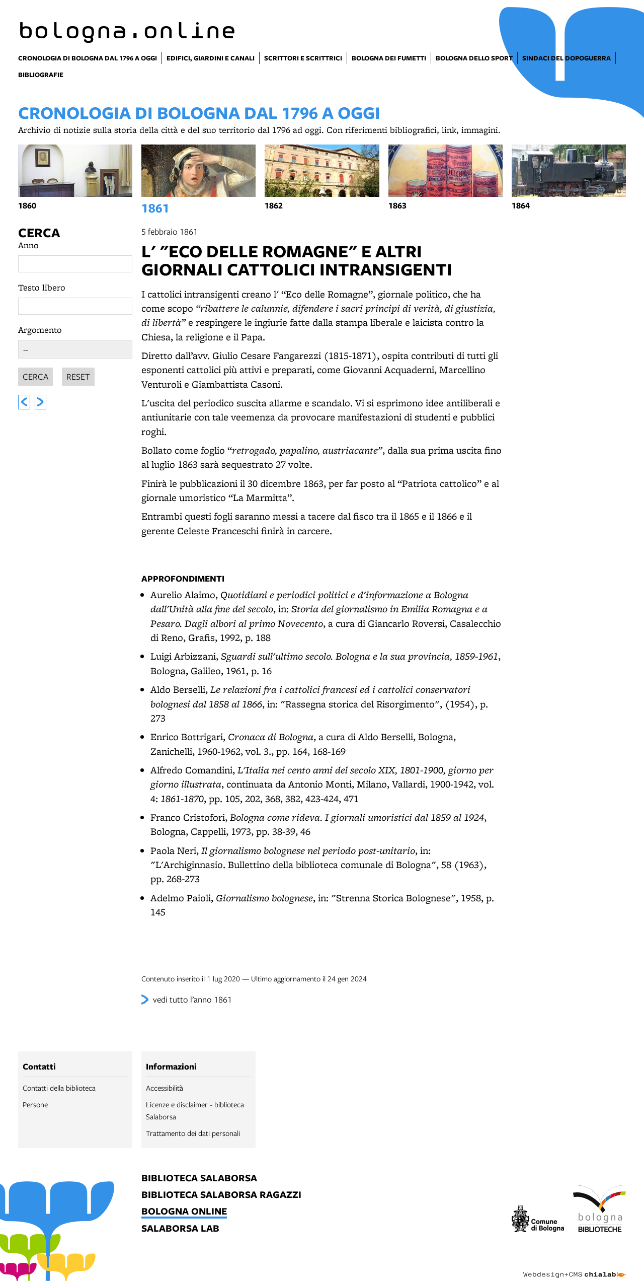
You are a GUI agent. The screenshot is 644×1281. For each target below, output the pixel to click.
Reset (78, 375)
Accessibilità (164, 1088)
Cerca (39, 232)
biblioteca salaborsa (199, 1178)
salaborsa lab (180, 1229)
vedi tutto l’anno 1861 (192, 999)
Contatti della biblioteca (59, 1088)
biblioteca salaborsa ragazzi (221, 1195)
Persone (35, 1104)
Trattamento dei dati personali (193, 1133)
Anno (28, 245)
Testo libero (41, 287)
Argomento (40, 329)
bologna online (184, 1212)
